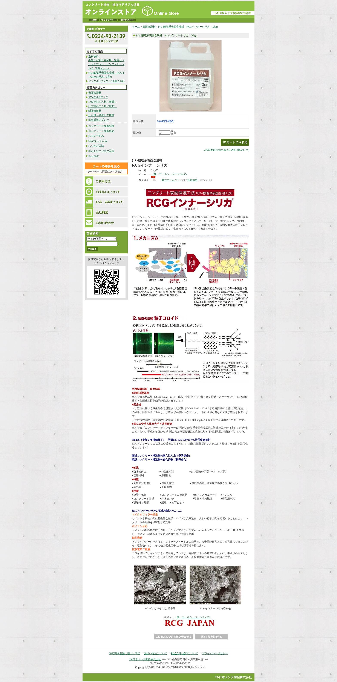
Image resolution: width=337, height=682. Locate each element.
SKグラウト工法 (97, 140)
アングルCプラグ (98, 97)
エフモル (93, 155)
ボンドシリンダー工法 (101, 150)
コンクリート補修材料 (101, 125)
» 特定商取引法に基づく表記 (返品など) (226, 150)
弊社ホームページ (172, 179)
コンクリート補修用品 (101, 130)
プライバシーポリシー (215, 653)
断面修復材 (94, 110)
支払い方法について (155, 653)
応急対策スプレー (98, 119)
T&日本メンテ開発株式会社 (145, 659)
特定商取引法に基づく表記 (124, 653)
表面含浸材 (94, 92)
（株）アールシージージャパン (169, 174)
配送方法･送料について (184, 653)
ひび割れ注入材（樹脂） (102, 106)
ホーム (136, 26)
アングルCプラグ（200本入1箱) (106, 81)
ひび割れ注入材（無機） (102, 101)
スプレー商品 (96, 135)
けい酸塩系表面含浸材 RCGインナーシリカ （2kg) (188, 26)
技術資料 (192, 179)
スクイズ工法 (96, 145)
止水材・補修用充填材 (101, 115)
